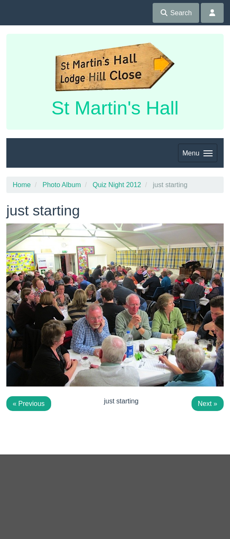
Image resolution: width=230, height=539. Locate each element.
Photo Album (61, 184)
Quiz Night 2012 (117, 184)
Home (22, 184)
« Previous (29, 403)
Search (176, 12)
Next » (207, 403)
